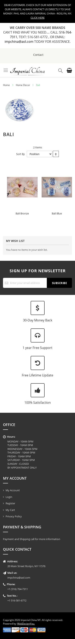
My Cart (10, 510)
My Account (13, 490)
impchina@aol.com (19, 41)
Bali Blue (57, 213)
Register (10, 503)
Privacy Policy (14, 516)
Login (9, 497)
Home (6, 85)
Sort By (20, 154)
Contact (38, 55)
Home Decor (23, 85)
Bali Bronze (22, 213)
